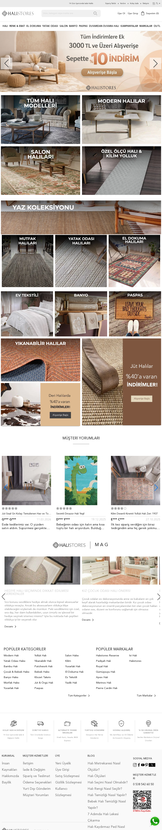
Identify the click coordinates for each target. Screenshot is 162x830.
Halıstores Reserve (107, 655)
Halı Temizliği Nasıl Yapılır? (107, 795)
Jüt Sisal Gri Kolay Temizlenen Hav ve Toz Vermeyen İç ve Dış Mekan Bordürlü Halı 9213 (26, 514)
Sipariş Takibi (110, 3)
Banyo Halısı (11, 677)
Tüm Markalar (146, 695)
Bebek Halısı (41, 672)
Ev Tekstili (71, 677)
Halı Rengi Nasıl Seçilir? (105, 788)
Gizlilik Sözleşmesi (68, 782)
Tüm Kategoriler (79, 695)
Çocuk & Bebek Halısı (16, 672)
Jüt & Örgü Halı (43, 683)
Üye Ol (121, 13)
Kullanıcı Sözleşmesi (63, 792)
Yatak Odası (50, 26)
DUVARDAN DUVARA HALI (104, 26)
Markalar (145, 26)
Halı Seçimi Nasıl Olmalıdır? (108, 782)
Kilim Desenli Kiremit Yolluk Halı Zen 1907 (134, 513)
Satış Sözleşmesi (67, 776)
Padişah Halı (103, 661)
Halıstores (135, 661)
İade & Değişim (34, 769)
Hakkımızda (10, 776)
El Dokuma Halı (74, 672)
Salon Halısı (72, 655)
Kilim (68, 661)
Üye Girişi (133, 13)
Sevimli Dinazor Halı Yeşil (70, 513)
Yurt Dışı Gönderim (37, 788)
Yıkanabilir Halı (42, 661)
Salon (64, 26)
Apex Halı (102, 677)
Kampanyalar (129, 26)
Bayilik (6, 782)
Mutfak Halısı (11, 683)
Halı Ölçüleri (97, 776)
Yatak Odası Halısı (14, 661)
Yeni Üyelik (63, 763)
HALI (5, 26)
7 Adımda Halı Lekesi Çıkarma (103, 817)
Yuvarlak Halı (11, 688)
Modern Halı (11, 655)
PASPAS (83, 26)
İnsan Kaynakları (9, 766)
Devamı (10, 626)
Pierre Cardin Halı (106, 688)
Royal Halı (102, 666)
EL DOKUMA (33, 26)
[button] (155, 63)
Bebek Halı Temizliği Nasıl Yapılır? (107, 805)
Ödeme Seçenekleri (37, 782)
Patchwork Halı (43, 666)
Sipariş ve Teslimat (36, 776)
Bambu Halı (11, 666)
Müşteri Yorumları (36, 795)
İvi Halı (133, 655)
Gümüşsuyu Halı (105, 672)
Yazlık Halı (71, 683)
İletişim (28, 763)
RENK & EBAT (17, 26)
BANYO (73, 26)
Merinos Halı (103, 683)
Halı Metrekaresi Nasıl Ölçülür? (104, 766)
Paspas (38, 688)
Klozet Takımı (42, 677)
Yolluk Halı (40, 655)
